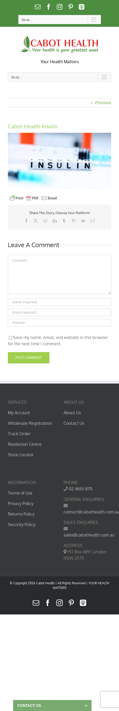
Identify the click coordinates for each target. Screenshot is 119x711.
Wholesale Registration (30, 423)
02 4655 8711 (80, 488)
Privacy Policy (20, 503)
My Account (19, 412)
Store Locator (21, 454)
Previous (103, 102)
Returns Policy (21, 514)
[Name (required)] (59, 302)
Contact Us (74, 423)
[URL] (59, 322)
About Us (72, 412)
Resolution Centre (25, 444)
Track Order (19, 433)
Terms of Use (20, 493)
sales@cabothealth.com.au (89, 535)
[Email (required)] (59, 312)
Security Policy (22, 524)
